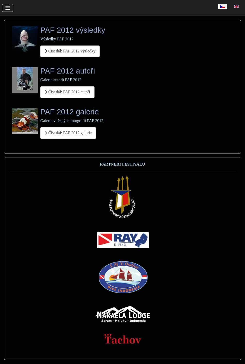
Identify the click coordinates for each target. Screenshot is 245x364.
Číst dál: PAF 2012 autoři (67, 92)
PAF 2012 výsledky (72, 30)
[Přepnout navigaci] (7, 8)
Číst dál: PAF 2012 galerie (68, 133)
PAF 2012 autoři (67, 71)
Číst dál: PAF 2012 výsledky (70, 51)
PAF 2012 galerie (69, 111)
